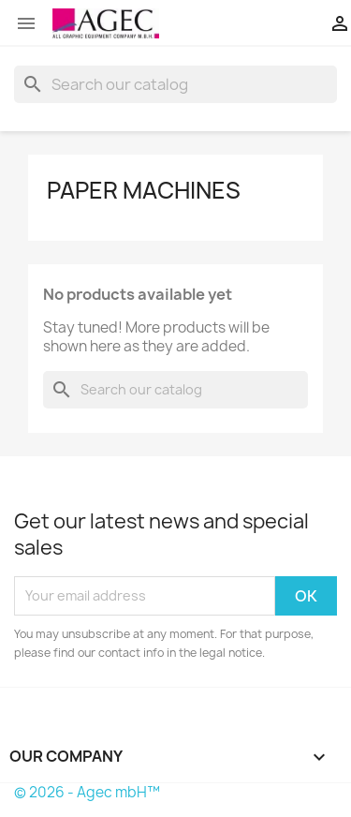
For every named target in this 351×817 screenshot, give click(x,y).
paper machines (144, 190)
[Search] (175, 84)
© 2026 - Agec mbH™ (87, 792)
